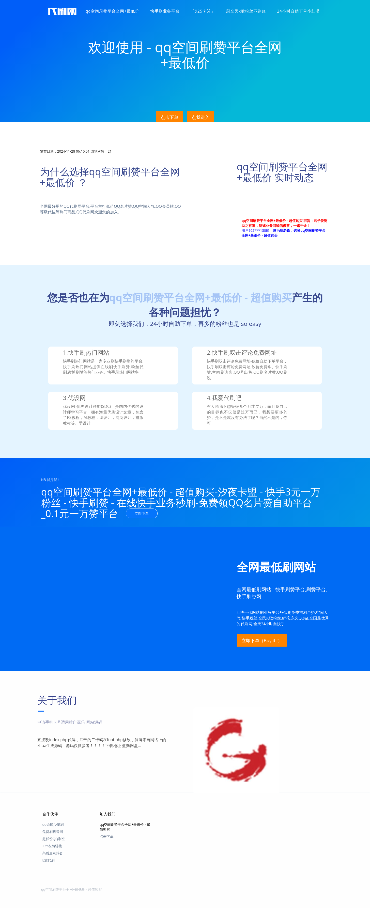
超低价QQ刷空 (53, 838)
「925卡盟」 (203, 11)
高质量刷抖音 (52, 853)
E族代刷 (48, 860)
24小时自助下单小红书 (298, 11)
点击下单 (169, 117)
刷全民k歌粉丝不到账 (246, 11)
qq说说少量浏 (53, 824)
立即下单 (142, 513)
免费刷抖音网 (52, 831)
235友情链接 (52, 846)
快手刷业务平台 (165, 11)
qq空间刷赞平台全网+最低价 (112, 11)
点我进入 (200, 117)
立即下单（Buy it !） (262, 640)
